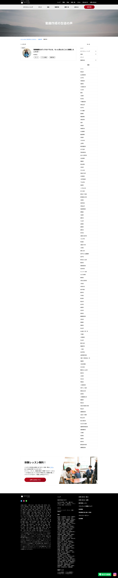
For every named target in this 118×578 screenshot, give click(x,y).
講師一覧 (67, 7)
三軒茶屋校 (83, 179)
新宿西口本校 (83, 197)
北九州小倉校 (83, 423)
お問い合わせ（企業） (84, 500)
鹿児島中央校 (83, 444)
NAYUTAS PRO (68, 505)
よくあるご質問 (60, 505)
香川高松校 (83, 420)
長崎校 (82, 438)
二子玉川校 (83, 188)
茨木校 (82, 379)
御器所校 (82, 346)
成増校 (82, 224)
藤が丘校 (82, 343)
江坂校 (82, 376)
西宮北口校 (83, 391)
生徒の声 (68, 503)
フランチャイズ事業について (85, 506)
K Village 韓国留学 (69, 572)
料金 (68, 2)
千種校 (82, 334)
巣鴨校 (82, 212)
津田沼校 (82, 119)
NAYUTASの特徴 (60, 502)
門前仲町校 (83, 152)
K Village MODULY (69, 573)
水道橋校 (82, 131)
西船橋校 (82, 116)
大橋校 (82, 432)
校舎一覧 (73, 2)
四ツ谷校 (82, 191)
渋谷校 (82, 167)
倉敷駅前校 (83, 411)
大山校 (82, 221)
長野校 (82, 307)
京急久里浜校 (83, 280)
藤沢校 (82, 292)
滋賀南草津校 (83, 355)
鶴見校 (82, 277)
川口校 (82, 89)
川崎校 (82, 248)
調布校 (82, 230)
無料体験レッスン (83, 503)
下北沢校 (82, 182)
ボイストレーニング (28, 7)
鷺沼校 (82, 262)
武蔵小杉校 (83, 244)
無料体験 (89, 7)
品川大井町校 (83, 155)
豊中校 (82, 373)
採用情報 (81, 509)
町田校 (82, 242)
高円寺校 (82, 203)
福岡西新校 (83, 429)
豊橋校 (82, 322)
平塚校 (82, 295)
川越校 (82, 95)
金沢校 (82, 304)
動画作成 (57, 7)
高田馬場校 (83, 209)
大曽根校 (82, 337)
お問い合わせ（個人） (84, 497)
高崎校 (82, 83)
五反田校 (82, 158)
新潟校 (82, 298)
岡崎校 (82, 325)
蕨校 (81, 92)
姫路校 (82, 400)
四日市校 (82, 352)
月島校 (82, 137)
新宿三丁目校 (83, 194)
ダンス (40, 7)
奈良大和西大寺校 (84, 405)
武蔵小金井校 (83, 236)
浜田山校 (82, 206)
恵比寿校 (82, 164)
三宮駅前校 (83, 385)
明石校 (82, 403)
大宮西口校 (83, 86)
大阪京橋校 (83, 364)
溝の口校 (82, 250)
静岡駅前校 (83, 316)
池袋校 (82, 215)
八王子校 (82, 239)
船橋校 (82, 113)
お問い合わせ (93, 2)
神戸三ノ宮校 (83, 388)
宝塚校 (82, 394)
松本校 (82, 310)
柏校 (81, 122)
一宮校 (82, 349)
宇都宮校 (82, 81)
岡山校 (82, 409)
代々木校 (82, 170)
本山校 (82, 340)
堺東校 (82, 382)
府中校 (82, 233)
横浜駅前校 (83, 265)
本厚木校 (82, 286)
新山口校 (82, 417)
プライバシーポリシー (84, 515)
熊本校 (82, 441)
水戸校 (82, 78)
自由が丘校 (83, 173)
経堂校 (82, 185)
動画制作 (59, 511)
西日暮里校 (83, 146)
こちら (51, 467)
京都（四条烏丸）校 (85, 358)
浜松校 (82, 319)
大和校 (82, 283)
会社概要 (81, 518)
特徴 (64, 2)
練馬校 (82, 227)
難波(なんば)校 (84, 370)
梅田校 (82, 361)
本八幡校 (82, 110)
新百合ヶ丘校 (83, 259)
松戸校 (82, 107)
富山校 (82, 301)
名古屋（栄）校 (84, 331)
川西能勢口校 (83, 397)
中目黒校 (82, 176)
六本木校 (82, 140)
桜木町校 (82, 268)
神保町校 (82, 128)
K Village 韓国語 (60, 572)
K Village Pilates (60, 573)
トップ (58, 2)
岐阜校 (82, 313)
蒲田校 (82, 161)
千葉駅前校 (83, 101)
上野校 (82, 143)
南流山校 (82, 104)
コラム (78, 2)
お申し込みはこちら (35, 480)
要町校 (82, 218)
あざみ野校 (83, 274)
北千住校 (82, 149)
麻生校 (82, 72)
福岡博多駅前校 (84, 426)
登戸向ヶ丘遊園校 (84, 253)
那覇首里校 (83, 447)
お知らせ (76, 7)
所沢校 (82, 98)
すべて (81, 48)
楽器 (48, 7)
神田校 (82, 125)
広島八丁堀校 (83, 414)
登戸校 (82, 256)
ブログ (64, 503)
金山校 (82, 328)
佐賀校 (82, 435)
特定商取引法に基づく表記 (85, 512)
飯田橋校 (82, 134)
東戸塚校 (82, 289)
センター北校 (83, 271)
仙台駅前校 (83, 75)
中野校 (82, 200)
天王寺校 (82, 367)
